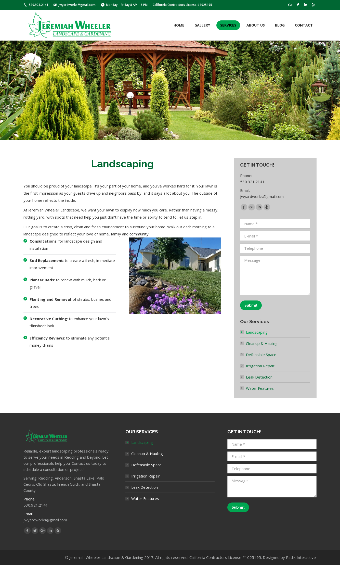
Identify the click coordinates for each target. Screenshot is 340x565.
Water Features (260, 388)
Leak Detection (259, 377)
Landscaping (257, 332)
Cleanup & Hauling (262, 343)
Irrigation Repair (260, 365)
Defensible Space (261, 354)
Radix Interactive (301, 557)
